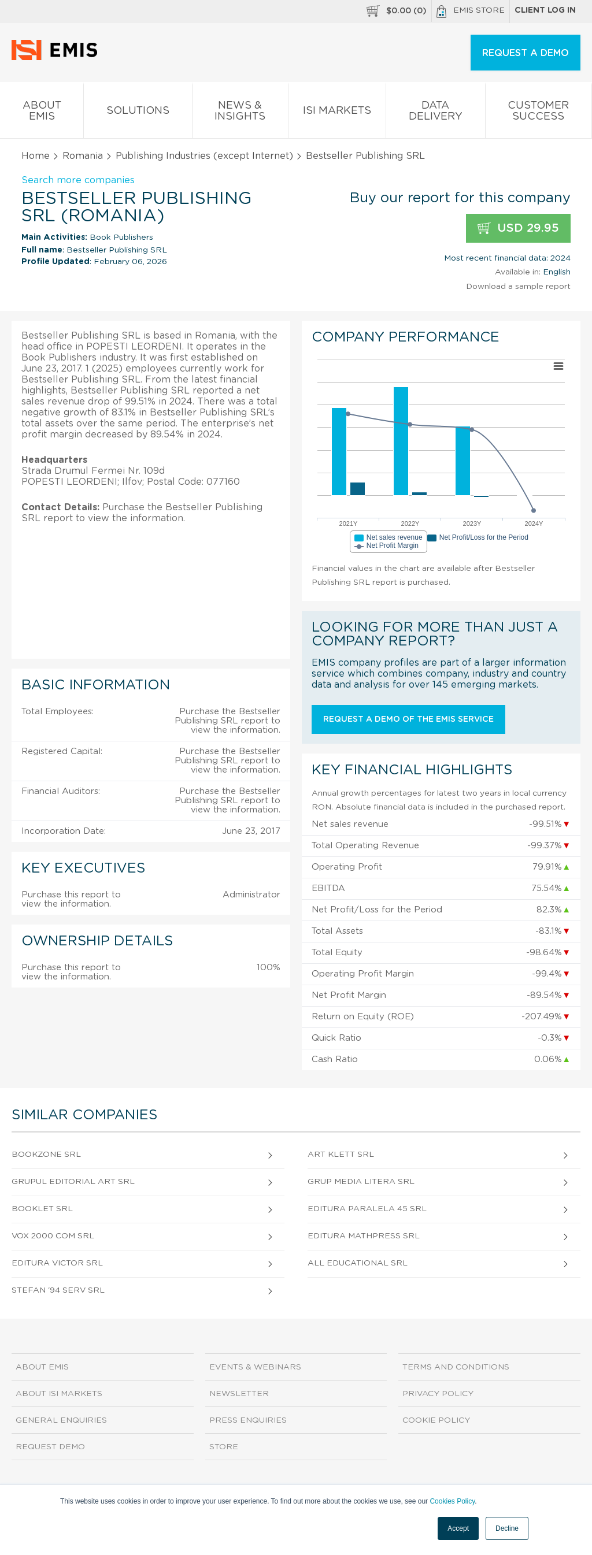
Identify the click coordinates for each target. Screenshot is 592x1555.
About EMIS (42, 113)
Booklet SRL (42, 1209)
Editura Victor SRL (57, 1263)
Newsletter (239, 1394)
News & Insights (240, 113)
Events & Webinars (255, 1367)
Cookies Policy (452, 1501)
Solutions (137, 113)
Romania (82, 156)
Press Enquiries (248, 1420)
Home (35, 156)
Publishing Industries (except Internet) (204, 156)
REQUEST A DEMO (525, 53)
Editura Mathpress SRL (364, 1236)
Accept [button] (458, 1528)
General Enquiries (61, 1420)
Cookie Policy (436, 1420)
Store (223, 1447)
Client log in (545, 10)
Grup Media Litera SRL (361, 1182)
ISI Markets (337, 113)
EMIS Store (470, 11)
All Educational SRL (358, 1263)
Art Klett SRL (341, 1155)
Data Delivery (435, 113)
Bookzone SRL (46, 1155)
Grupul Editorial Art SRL (73, 1182)
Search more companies (78, 180)
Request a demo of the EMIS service (408, 719)
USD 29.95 (518, 228)
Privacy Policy (437, 1394)
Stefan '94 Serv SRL (58, 1290)
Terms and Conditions (455, 1367)
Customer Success (538, 113)
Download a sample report (518, 287)
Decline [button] (507, 1528)
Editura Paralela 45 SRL (367, 1209)
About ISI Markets (59, 1394)
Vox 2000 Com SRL (53, 1236)
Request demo (50, 1447)
